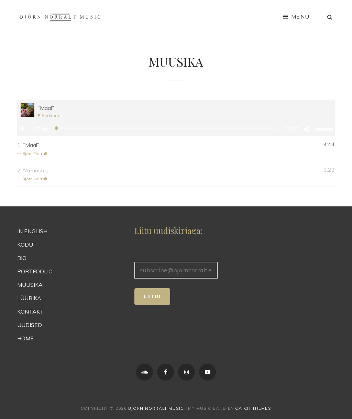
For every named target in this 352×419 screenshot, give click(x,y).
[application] (176, 129)
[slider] (166, 128)
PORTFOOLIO (35, 271)
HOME (25, 338)
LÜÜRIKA (29, 298)
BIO (21, 257)
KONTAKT (30, 311)
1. (169, 149)
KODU (25, 244)
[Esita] (22, 129)
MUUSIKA (30, 284)
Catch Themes (253, 408)
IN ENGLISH (32, 231)
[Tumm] (307, 129)
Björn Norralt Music (156, 408)
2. (169, 174)
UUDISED (29, 324)
